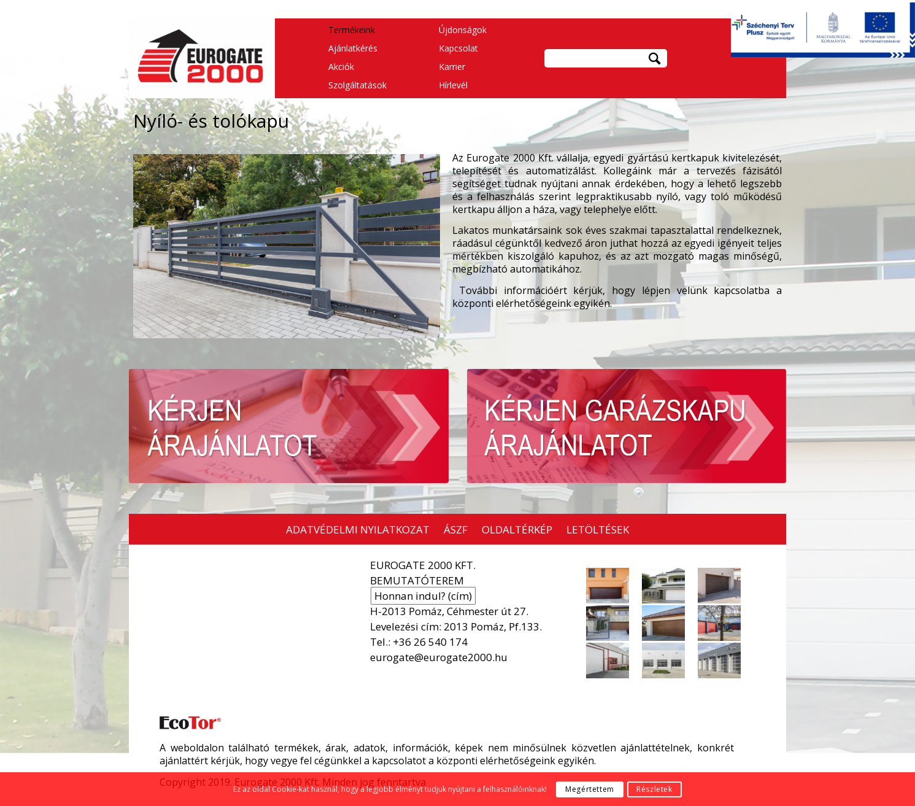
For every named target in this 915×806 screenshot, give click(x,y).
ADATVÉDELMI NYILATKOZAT (358, 529)
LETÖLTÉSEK (597, 529)
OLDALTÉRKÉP (517, 529)
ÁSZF (456, 529)
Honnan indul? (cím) (423, 596)
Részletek (654, 789)
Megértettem (589, 789)
